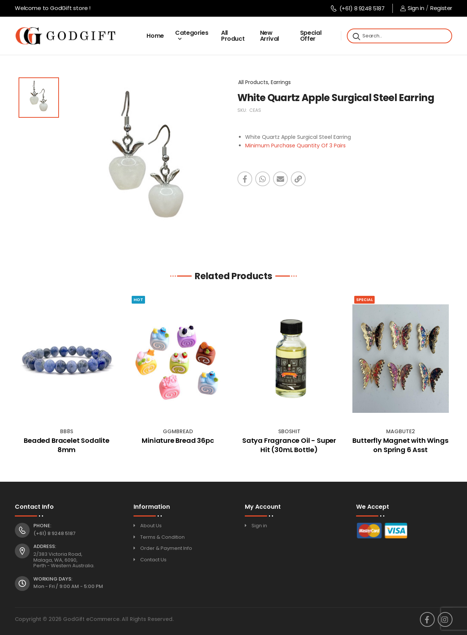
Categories (191, 33)
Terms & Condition (162, 537)
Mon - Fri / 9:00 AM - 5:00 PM (68, 586)
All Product (233, 36)
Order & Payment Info (166, 548)
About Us (151, 525)
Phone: (42, 526)
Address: (44, 546)
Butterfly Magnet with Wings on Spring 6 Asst (400, 445)
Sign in (412, 8)
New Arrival (269, 36)
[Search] (356, 36)
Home (155, 35)
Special (364, 300)
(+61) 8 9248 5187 (357, 8)
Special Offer (311, 36)
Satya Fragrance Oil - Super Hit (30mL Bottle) (289, 445)
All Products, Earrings (264, 82)
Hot (138, 300)
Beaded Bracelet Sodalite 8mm (66, 445)
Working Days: (52, 579)
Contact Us (153, 559)
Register (441, 8)
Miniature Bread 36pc (178, 440)
